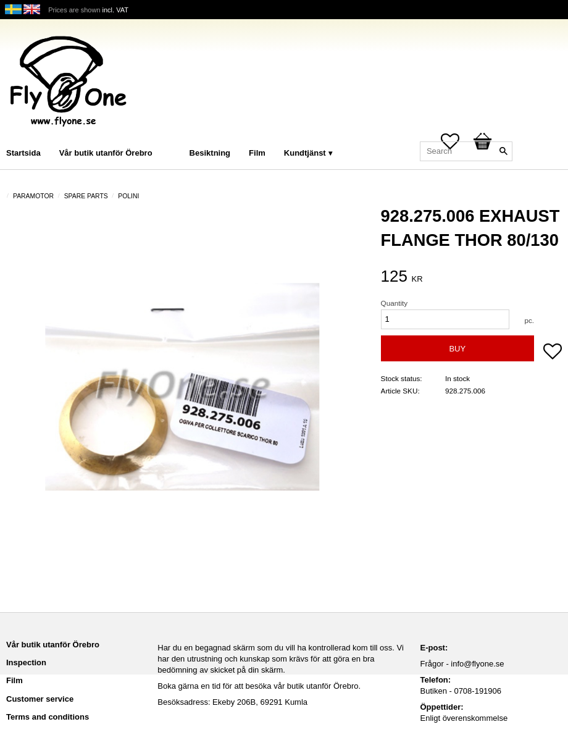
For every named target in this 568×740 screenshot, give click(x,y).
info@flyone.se (477, 663)
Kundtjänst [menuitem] (305, 153)
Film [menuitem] (257, 153)
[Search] (503, 151)
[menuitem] (174, 136)
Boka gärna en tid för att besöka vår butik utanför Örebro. (259, 686)
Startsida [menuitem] (23, 153)
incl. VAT (115, 10)
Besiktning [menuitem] (210, 153)
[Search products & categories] (466, 151)
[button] (552, 352)
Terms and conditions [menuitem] (47, 716)
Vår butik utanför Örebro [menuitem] (105, 153)
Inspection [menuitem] (26, 662)
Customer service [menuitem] (39, 699)
